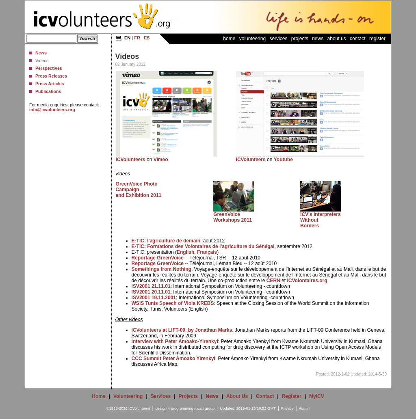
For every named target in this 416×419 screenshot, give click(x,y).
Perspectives (48, 68)
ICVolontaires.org (307, 280)
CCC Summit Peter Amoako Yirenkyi (173, 358)
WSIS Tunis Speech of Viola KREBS (173, 303)
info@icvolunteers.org (52, 109)
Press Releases (51, 75)
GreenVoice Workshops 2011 (232, 217)
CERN (273, 280)
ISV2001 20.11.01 (151, 292)
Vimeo (161, 159)
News (41, 52)
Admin (304, 408)
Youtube (283, 159)
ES (147, 37)
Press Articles (49, 83)
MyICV (316, 396)
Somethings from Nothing (161, 269)
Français (207, 252)
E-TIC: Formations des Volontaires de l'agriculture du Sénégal (203, 246)
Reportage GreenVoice (158, 258)
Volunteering (252, 38)
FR (137, 37)
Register (377, 38)
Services (278, 38)
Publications (48, 91)
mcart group (204, 408)
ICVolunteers (130, 159)
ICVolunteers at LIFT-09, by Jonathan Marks (182, 330)
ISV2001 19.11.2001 (154, 297)
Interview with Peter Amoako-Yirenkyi (175, 341)
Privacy (287, 408)
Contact (358, 38)
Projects (299, 38)
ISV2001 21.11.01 (151, 286)
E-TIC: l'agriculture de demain (166, 241)
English (185, 252)
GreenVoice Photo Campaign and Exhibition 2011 (139, 189)
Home (229, 38)
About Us (336, 38)
